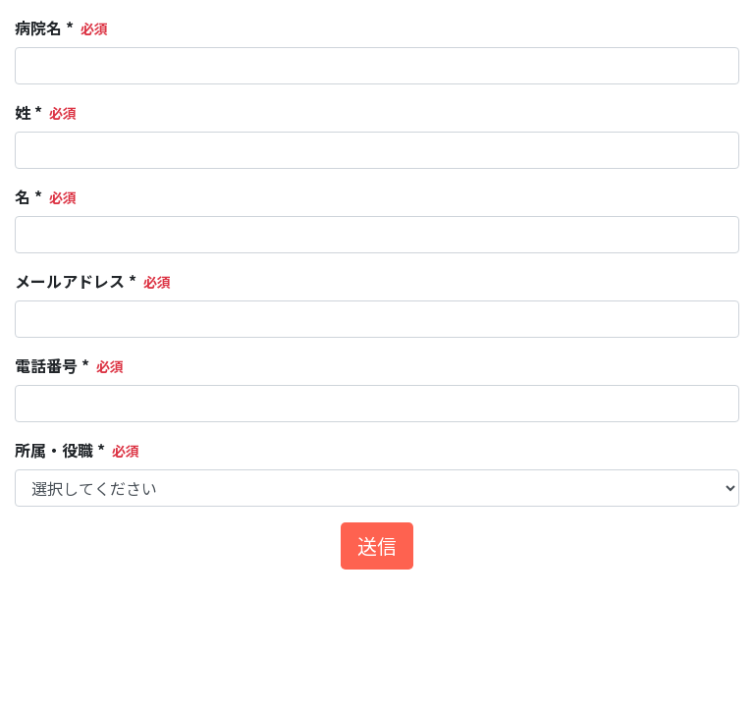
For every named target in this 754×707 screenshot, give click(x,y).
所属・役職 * (60, 450)
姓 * (28, 112)
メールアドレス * (75, 281)
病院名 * (44, 27)
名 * (28, 196)
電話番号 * (52, 365)
